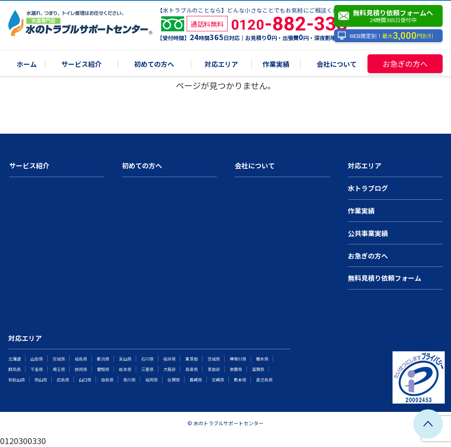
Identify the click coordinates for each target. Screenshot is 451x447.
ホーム (27, 64)
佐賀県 (173, 379)
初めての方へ (154, 64)
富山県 (125, 359)
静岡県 (81, 369)
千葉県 (36, 369)
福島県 (81, 359)
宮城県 (59, 359)
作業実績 (276, 64)
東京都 (191, 359)
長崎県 (196, 379)
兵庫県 (191, 369)
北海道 (14, 359)
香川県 (129, 379)
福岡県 (151, 379)
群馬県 (14, 369)
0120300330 (23, 440)
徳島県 (107, 379)
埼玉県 (59, 369)
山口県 (85, 379)
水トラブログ (368, 188)
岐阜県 (125, 369)
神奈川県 (238, 359)
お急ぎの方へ (405, 63)
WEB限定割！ (385, 35)
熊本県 (240, 379)
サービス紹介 (81, 64)
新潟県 (103, 359)
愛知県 (103, 369)
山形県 (36, 359)
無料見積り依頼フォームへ (390, 16)
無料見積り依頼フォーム (384, 278)
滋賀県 (258, 369)
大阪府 (169, 369)
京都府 (214, 369)
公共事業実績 (368, 233)
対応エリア (221, 64)
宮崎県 (218, 379)
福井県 (169, 359)
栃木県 (262, 359)
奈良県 (236, 369)
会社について (337, 64)
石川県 (147, 359)
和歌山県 (16, 379)
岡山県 (41, 379)
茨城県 (214, 359)
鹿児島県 (264, 379)
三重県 (147, 369)
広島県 (63, 379)
